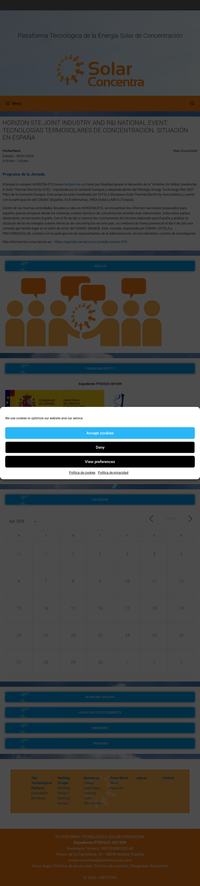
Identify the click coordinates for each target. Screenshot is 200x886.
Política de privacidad (113, 472)
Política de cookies (82, 472)
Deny (100, 447)
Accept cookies (100, 433)
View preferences (100, 461)
